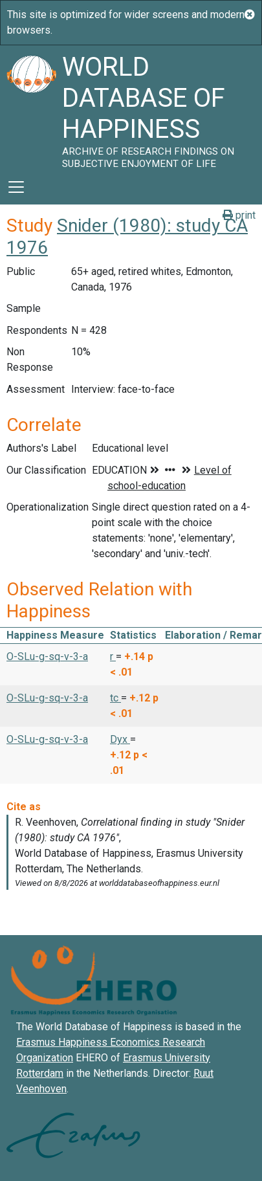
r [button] (113, 656)
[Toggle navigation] (16, 187)
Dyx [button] (120, 739)
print (239, 215)
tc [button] (115, 698)
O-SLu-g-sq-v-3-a (47, 656)
